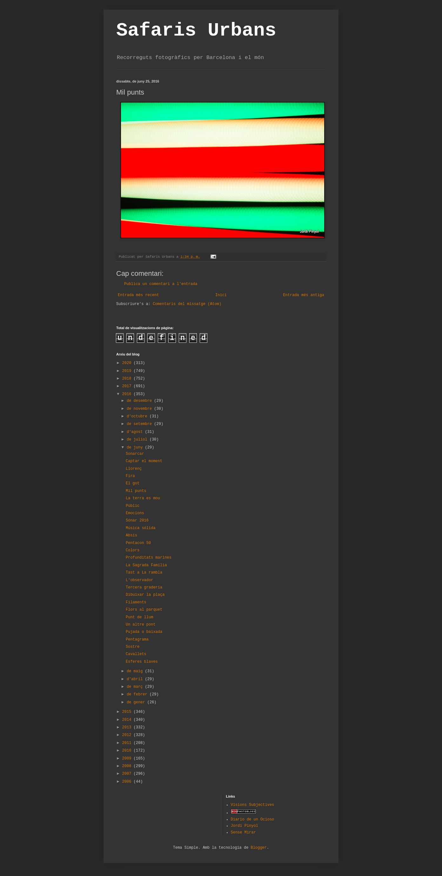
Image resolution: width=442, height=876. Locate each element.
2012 (128, 735)
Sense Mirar (243, 832)
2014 (128, 720)
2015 (128, 712)
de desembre (140, 401)
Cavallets (136, 654)
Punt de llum (139, 617)
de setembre (140, 424)
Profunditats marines (148, 557)
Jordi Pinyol (244, 826)
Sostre (132, 647)
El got (132, 483)
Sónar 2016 (137, 520)
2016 (128, 394)
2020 (128, 363)
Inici (221, 295)
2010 (128, 750)
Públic (132, 506)
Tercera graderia (144, 587)
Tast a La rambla (144, 572)
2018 (128, 378)
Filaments (136, 602)
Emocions (135, 513)
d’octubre (138, 416)
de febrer (138, 694)
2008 (128, 766)
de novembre (140, 409)
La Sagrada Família (146, 565)
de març (136, 687)
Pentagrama (137, 639)
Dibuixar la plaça (145, 595)
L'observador (139, 580)
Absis (131, 535)
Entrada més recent (138, 295)
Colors (132, 550)
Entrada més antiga (303, 295)
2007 (128, 774)
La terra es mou (143, 498)
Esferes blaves (142, 662)
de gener (137, 702)
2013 (128, 727)
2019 (128, 371)
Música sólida (141, 528)
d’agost (136, 432)
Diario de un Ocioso (252, 819)
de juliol (138, 439)
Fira (130, 476)
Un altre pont (141, 624)
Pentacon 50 (138, 543)
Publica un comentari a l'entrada (160, 284)
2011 (128, 743)
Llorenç (134, 469)
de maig (136, 671)
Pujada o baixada (144, 632)
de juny (136, 447)
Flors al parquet (144, 609)
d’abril (136, 679)
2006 (128, 782)
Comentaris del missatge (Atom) (187, 304)
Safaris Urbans (196, 30)
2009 (128, 758)
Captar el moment (144, 461)
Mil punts (136, 491)
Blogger (259, 848)
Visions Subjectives (252, 805)
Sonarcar (135, 454)
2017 (128, 386)
